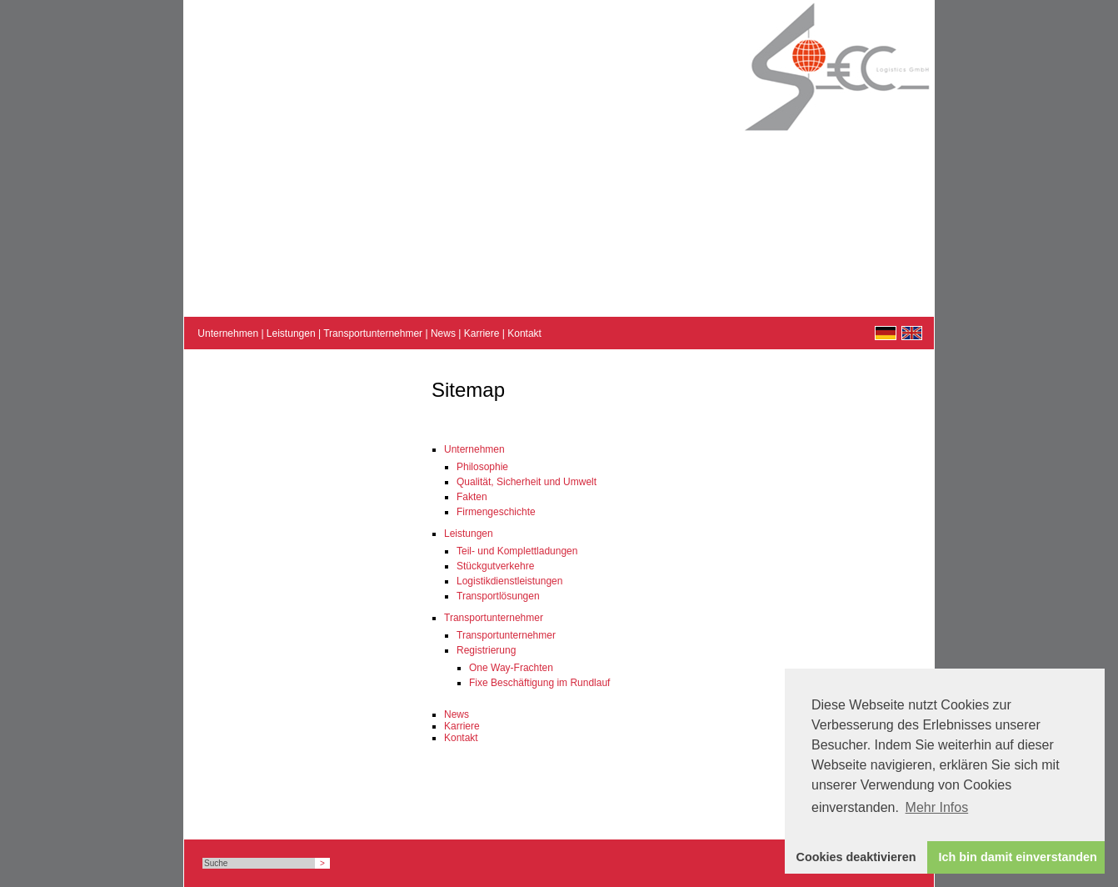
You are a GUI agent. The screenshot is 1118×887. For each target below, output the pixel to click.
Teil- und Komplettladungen (517, 551)
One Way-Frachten (511, 668)
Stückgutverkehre (495, 566)
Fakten (472, 497)
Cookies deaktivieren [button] (856, 857)
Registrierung (486, 650)
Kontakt (524, 333)
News (443, 333)
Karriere (482, 333)
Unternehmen (227, 333)
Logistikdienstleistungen (509, 581)
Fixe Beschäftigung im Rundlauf (539, 683)
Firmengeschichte (496, 512)
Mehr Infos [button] (937, 807)
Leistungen (291, 333)
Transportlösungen (498, 596)
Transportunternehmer (372, 333)
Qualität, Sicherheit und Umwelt (526, 482)
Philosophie (482, 467)
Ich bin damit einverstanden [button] (1018, 857)
